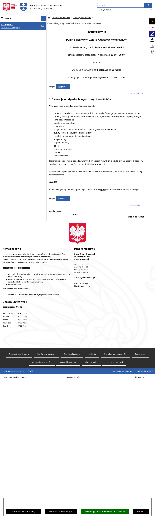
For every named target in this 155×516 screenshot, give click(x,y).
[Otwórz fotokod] (152, 52)
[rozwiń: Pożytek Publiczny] (44, 229)
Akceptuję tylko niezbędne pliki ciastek (105, 511)
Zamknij (141, 511)
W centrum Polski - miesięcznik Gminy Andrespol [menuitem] (19, 401)
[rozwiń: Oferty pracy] (44, 336)
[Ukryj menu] (44, 18)
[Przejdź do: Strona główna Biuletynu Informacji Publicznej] (49, 18)
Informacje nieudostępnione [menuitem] (14, 356)
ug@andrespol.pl (87, 481)
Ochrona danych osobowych (23, 511)
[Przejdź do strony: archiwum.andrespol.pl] (152, 40)
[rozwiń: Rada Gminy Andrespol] (44, 308)
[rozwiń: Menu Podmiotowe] (44, 38)
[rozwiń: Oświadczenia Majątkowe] (44, 202)
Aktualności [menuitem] (6, 28)
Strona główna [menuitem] (8, 23)
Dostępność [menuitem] (6, 386)
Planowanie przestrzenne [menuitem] (13, 376)
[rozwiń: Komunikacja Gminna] (44, 101)
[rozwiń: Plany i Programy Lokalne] (44, 215)
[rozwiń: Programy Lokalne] (44, 236)
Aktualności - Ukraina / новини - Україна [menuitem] (20, 33)
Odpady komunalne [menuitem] (10, 340)
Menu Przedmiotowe (61, 17)
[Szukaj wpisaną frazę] (148, 5)
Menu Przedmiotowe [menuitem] (11, 43)
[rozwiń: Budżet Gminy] (44, 50)
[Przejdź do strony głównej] (32, 7)
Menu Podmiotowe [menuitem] (10, 38)
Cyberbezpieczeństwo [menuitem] (11, 381)
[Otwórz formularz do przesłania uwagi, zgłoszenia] (152, 46)
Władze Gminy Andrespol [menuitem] (13, 313)
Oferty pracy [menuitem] (7, 335)
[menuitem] (23, 50)
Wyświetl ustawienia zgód (61, 511)
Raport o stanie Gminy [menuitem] (11, 371)
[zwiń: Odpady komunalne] (44, 135)
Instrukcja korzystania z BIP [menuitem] (14, 325)
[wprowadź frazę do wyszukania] (121, 5)
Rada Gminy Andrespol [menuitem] (12, 308)
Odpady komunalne (82, 17)
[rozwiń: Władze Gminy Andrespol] (44, 313)
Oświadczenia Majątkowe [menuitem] (13, 351)
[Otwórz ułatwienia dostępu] (152, 21)
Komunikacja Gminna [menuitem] (11, 346)
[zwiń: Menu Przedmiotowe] (44, 44)
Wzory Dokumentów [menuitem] (10, 361)
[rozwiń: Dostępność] (44, 386)
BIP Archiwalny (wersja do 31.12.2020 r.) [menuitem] (20, 408)
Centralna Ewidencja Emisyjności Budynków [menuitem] (16, 393)
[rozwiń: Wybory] (44, 291)
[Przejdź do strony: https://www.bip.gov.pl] (152, 27)
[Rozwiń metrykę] (63, 86)
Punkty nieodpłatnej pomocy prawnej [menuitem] (18, 413)
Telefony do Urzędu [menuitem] (10, 366)
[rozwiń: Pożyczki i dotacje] (44, 222)
